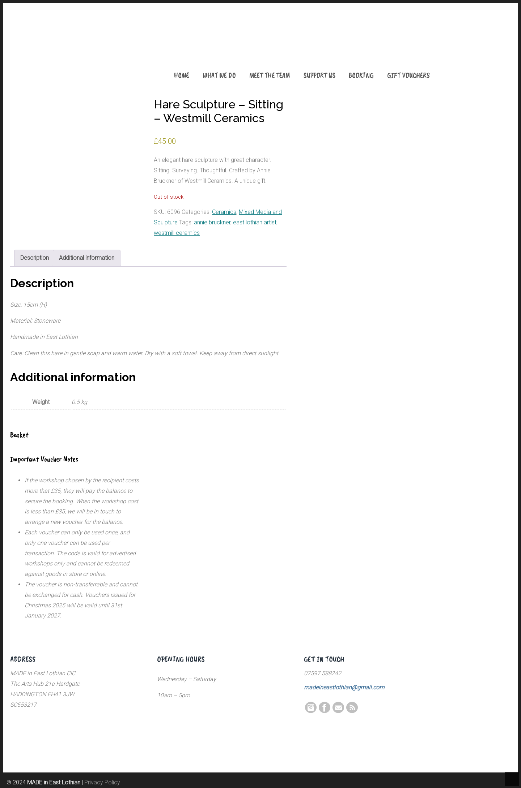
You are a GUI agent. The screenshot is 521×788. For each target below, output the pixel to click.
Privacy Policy (102, 782)
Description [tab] (34, 257)
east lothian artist (254, 222)
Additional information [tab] (86, 257)
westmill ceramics (177, 232)
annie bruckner (212, 222)
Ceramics (224, 211)
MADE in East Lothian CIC (46, 47)
